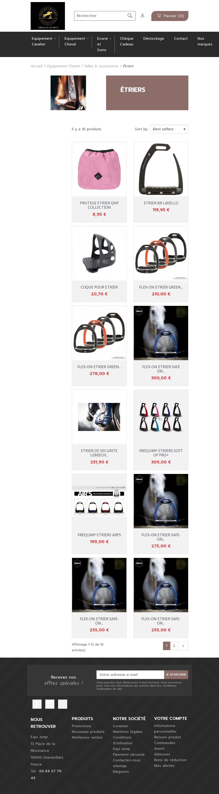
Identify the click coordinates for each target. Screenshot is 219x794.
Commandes (164, 742)
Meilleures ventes (87, 737)
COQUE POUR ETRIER (99, 287)
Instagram (49, 704)
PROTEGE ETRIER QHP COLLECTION (99, 205)
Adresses (162, 754)
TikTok (62, 704)
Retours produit (167, 737)
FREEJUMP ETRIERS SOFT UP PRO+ (161, 453)
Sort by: (141, 129)
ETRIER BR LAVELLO (161, 203)
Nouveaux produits (88, 731)
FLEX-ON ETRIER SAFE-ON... (161, 537)
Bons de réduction (170, 760)
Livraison (120, 726)
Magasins (121, 771)
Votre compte (170, 718)
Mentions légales (128, 731)
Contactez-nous (127, 760)
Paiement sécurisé (129, 754)
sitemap (120, 765)
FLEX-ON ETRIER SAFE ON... (161, 369)
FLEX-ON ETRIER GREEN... (161, 287)
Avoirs (159, 748)
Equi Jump (121, 748)
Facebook (37, 704)
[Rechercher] (100, 15)
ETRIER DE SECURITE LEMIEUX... (99, 453)
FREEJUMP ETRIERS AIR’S (99, 534)
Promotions (81, 726)
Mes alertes (164, 765)
